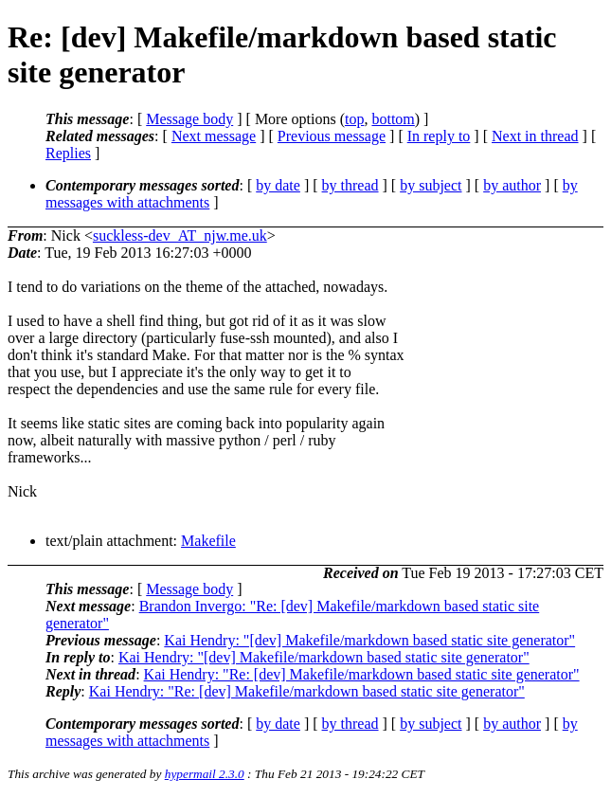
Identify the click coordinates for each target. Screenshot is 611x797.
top (354, 119)
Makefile (208, 541)
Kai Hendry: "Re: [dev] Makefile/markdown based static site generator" (362, 674)
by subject (430, 185)
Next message (213, 136)
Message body (189, 119)
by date (278, 185)
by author (512, 185)
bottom (392, 119)
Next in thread (535, 136)
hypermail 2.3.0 (204, 774)
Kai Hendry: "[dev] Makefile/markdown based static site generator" (369, 640)
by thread (350, 185)
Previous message (332, 136)
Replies (68, 153)
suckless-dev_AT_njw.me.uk (180, 235)
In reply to (439, 136)
